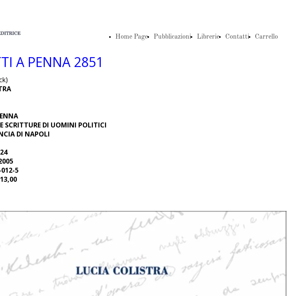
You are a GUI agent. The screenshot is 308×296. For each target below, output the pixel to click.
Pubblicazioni (172, 37)
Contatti (237, 37)
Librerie (208, 37)
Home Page (131, 37)
